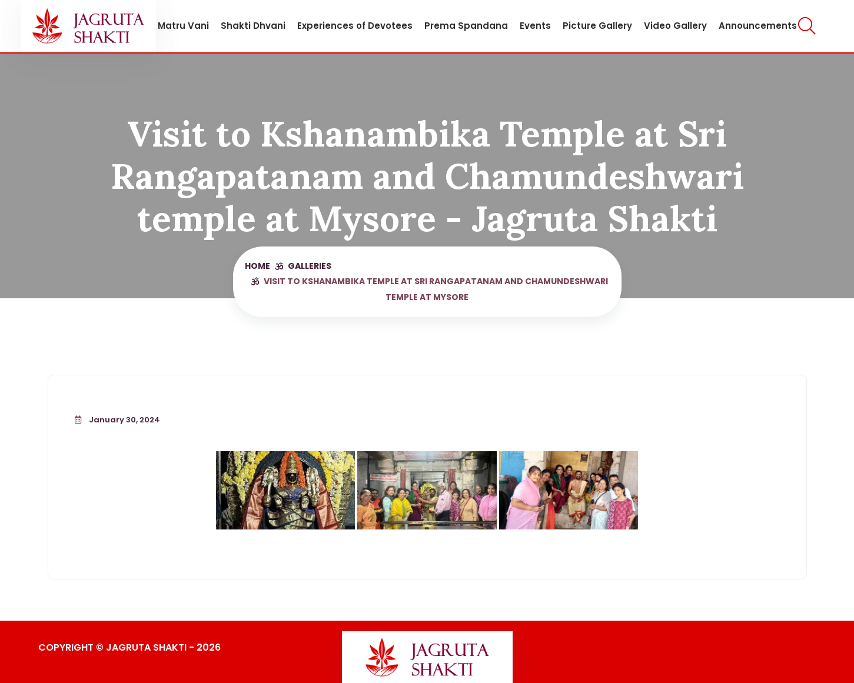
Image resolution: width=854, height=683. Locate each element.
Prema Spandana (466, 25)
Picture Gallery (597, 25)
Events (535, 25)
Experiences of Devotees (355, 25)
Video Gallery (675, 25)
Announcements (758, 25)
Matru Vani (183, 25)
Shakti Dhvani (253, 25)
